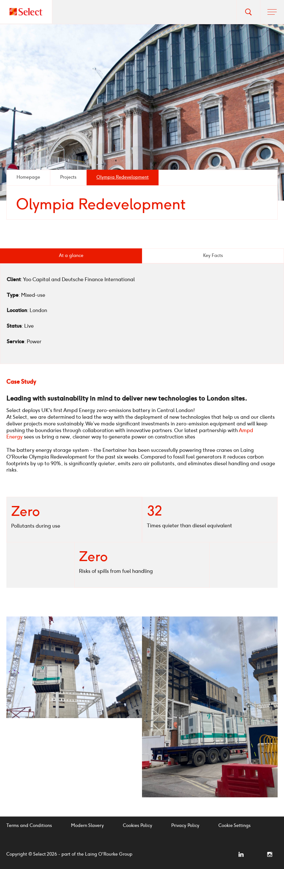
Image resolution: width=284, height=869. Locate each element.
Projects (68, 177)
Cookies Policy (137, 825)
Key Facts (213, 255)
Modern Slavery (87, 825)
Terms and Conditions (29, 825)
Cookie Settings (234, 825)
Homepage (28, 177)
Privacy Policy (185, 825)
